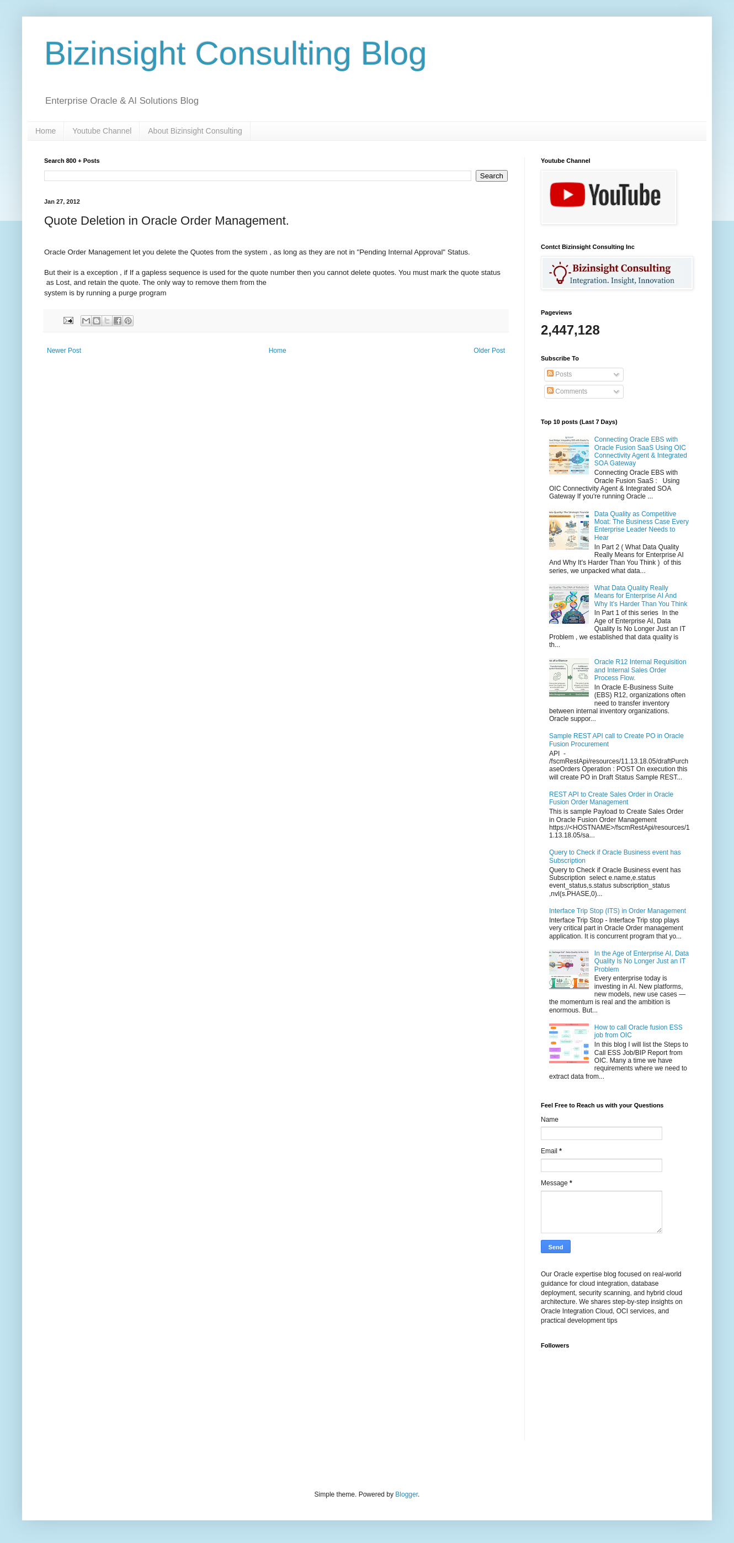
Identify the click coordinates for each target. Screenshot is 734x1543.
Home (45, 130)
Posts (559, 374)
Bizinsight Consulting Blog (235, 53)
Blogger (406, 1494)
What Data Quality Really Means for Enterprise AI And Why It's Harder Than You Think (641, 596)
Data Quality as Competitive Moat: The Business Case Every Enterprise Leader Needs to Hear (641, 526)
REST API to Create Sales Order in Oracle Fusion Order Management (611, 798)
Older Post (489, 350)
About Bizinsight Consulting (195, 130)
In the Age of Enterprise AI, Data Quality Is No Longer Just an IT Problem (641, 961)
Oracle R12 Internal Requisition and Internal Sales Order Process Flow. (640, 670)
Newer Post (64, 350)
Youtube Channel (101, 130)
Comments (567, 391)
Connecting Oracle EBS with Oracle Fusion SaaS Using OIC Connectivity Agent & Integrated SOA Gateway (640, 451)
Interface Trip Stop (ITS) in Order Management (617, 911)
